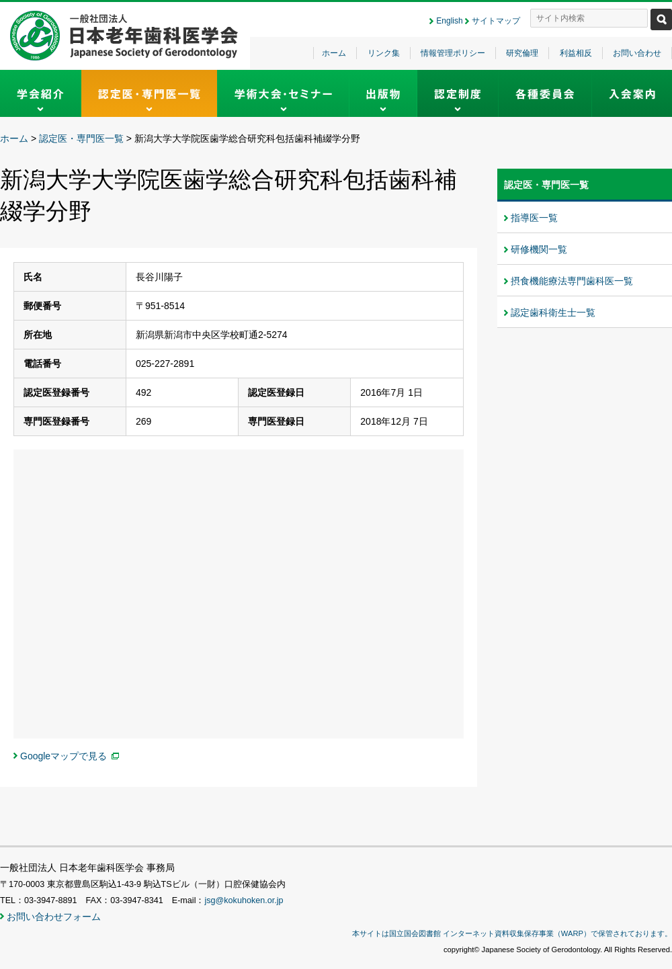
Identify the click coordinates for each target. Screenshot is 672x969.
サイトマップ (496, 21)
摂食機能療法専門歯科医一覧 (572, 281)
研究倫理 (522, 53)
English (449, 21)
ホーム (334, 53)
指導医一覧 (534, 217)
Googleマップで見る (63, 756)
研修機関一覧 (539, 249)
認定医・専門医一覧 (81, 138)
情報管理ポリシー (453, 53)
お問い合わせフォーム (54, 916)
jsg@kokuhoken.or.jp (243, 900)
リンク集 (384, 53)
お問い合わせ (637, 53)
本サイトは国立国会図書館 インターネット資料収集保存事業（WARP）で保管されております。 (512, 933)
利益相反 (576, 53)
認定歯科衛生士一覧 (553, 312)
